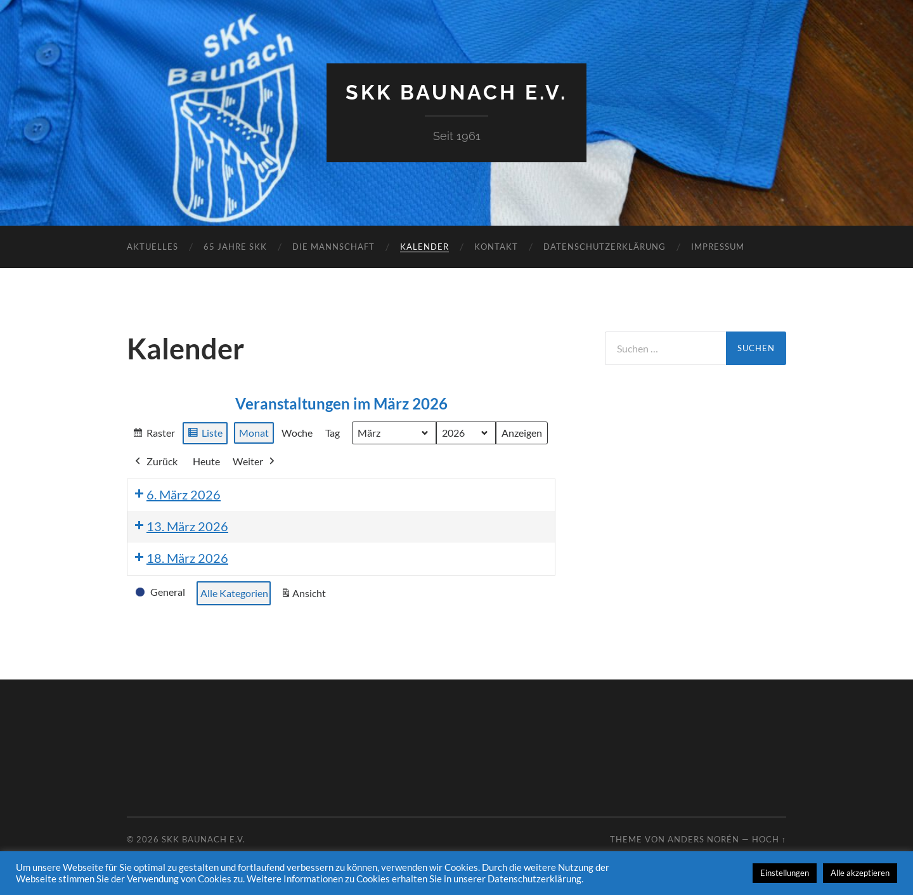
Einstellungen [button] (784, 873)
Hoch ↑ (769, 839)
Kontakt (496, 246)
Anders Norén (703, 839)
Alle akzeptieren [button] (860, 873)
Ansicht (305, 595)
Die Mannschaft (333, 246)
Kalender (424, 246)
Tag (332, 433)
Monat (254, 433)
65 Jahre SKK (235, 246)
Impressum (717, 246)
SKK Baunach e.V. (456, 92)
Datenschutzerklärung (604, 246)
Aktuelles (152, 246)
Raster (153, 434)
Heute (206, 461)
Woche (297, 433)
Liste (205, 434)
